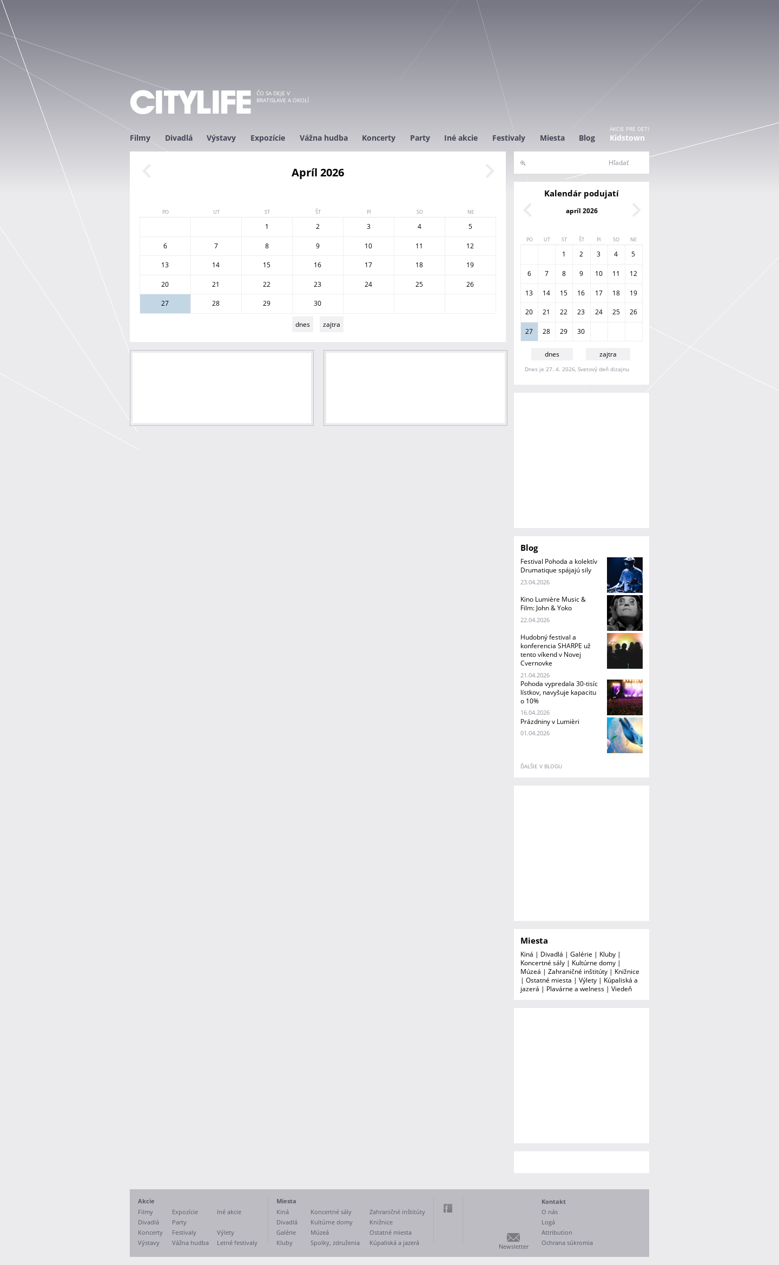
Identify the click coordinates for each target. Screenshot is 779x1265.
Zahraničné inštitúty (578, 971)
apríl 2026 (582, 210)
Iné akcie (461, 138)
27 (165, 303)
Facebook (448, 1208)
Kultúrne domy (594, 962)
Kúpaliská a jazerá (394, 1242)
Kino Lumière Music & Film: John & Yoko (553, 603)
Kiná (526, 954)
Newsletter (514, 1246)
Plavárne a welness (575, 988)
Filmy (140, 138)
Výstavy (221, 138)
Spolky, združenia (335, 1242)
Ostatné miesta (549, 980)
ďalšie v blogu (541, 766)
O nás (550, 1212)
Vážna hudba (324, 138)
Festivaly (508, 138)
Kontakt (554, 1201)
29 (266, 303)
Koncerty (378, 138)
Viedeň (621, 988)
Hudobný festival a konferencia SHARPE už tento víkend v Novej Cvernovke (555, 650)
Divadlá (179, 138)
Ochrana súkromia (567, 1242)
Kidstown (627, 138)
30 (317, 303)
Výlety (588, 980)
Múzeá (530, 971)
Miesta (552, 138)
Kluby (607, 954)
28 (216, 303)
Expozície (267, 138)
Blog (587, 138)
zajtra (331, 324)
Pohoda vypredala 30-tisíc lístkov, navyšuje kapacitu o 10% (559, 692)
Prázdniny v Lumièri (549, 721)
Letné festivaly (237, 1242)
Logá (548, 1222)
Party (420, 138)
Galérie (581, 954)
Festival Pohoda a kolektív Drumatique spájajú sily (558, 566)
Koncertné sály (542, 962)
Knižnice (627, 971)
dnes (302, 324)
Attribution (557, 1232)
